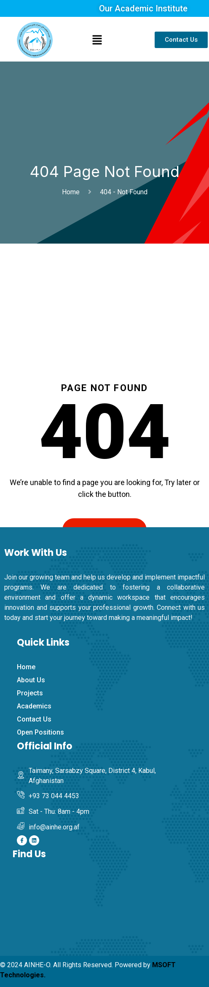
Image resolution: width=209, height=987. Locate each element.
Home (72, 192)
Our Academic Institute (143, 8)
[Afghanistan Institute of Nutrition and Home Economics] (109, 913)
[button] (97, 40)
